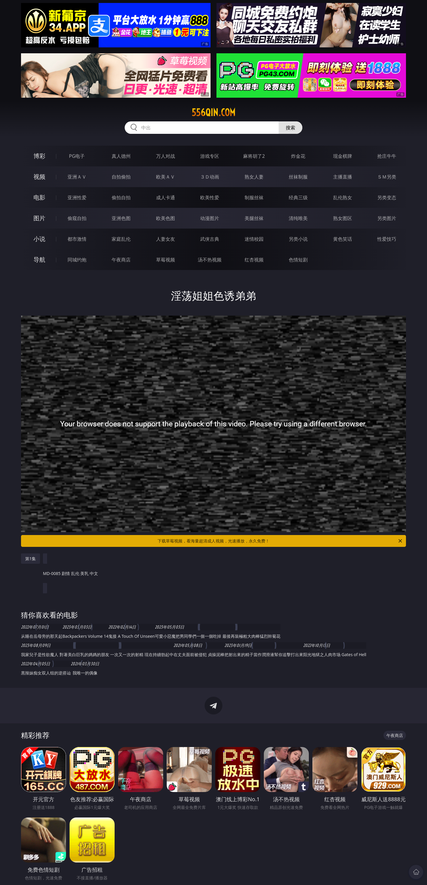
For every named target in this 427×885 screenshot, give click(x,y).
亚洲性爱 (77, 197)
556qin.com (213, 112)
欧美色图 (165, 218)
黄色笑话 (342, 239)
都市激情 (77, 239)
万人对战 (165, 156)
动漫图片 (209, 218)
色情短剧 (298, 259)
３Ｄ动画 (209, 177)
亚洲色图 (121, 218)
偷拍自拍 (121, 197)
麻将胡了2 (254, 156)
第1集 (30, 558)
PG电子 (77, 156)
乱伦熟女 (342, 197)
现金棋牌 (342, 156)
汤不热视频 (209, 259)
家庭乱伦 (121, 239)
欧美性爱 (209, 197)
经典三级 (298, 197)
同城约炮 (77, 259)
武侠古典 (209, 239)
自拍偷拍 (121, 177)
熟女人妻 (254, 177)
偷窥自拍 (77, 218)
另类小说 (298, 239)
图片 (39, 218)
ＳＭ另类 (386, 177)
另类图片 (386, 218)
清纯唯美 (298, 218)
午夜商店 (121, 259)
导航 (39, 260)
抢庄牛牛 (386, 156)
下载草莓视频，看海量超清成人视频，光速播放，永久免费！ (280, 541)
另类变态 (386, 197)
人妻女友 (165, 239)
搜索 (290, 127)
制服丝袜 (254, 197)
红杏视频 (254, 259)
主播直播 (342, 177)
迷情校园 (254, 239)
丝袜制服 (298, 177)
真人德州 (121, 156)
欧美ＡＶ (165, 177)
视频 (39, 177)
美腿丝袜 (254, 218)
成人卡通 (165, 197)
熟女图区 (342, 218)
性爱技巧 (386, 239)
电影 (39, 197)
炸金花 (298, 156)
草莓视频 (165, 259)
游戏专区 (209, 156)
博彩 (39, 156)
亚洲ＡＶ (77, 177)
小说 (39, 239)
